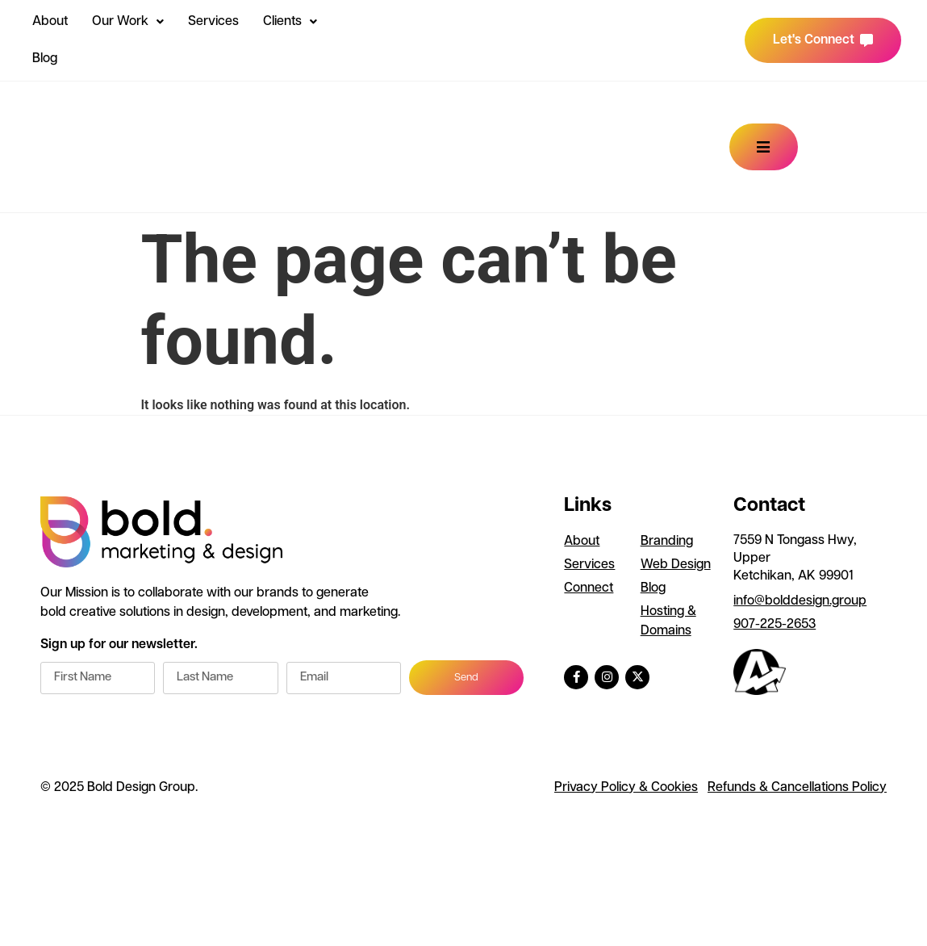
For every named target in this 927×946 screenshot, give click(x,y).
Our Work (128, 21)
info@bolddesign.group (799, 601)
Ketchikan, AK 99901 (793, 576)
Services (213, 21)
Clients (290, 21)
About (50, 21)
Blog (44, 58)
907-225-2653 (774, 624)
